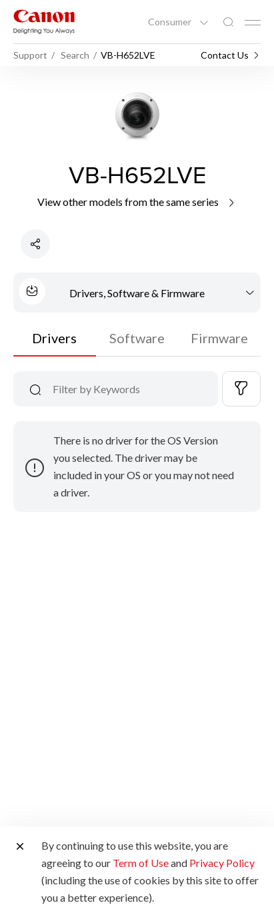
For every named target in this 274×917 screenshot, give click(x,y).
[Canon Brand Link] (44, 21)
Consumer (170, 22)
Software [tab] (137, 338)
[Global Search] (228, 22)
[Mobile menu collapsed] (253, 22)
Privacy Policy (222, 862)
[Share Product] (35, 244)
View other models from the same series (137, 201)
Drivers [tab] (54, 338)
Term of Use (141, 862)
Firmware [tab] (219, 338)
